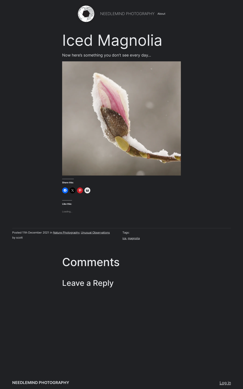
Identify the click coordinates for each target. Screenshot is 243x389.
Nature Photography (66, 232)
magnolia (134, 238)
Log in (225, 382)
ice (124, 238)
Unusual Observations (95, 232)
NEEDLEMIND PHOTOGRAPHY (127, 13)
